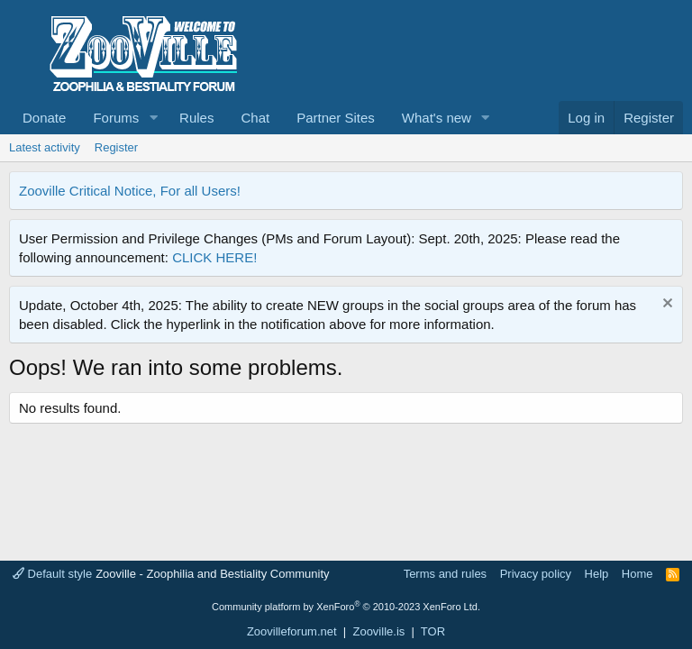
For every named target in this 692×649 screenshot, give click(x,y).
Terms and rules (445, 573)
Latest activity (44, 147)
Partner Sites (335, 117)
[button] (153, 117)
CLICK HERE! (214, 257)
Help (597, 573)
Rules (196, 117)
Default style (52, 573)
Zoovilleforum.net (292, 631)
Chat (255, 117)
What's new (436, 117)
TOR (433, 631)
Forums (116, 117)
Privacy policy (535, 573)
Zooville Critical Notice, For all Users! (130, 190)
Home (637, 573)
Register (116, 147)
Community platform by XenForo (346, 606)
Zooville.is (378, 631)
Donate (44, 117)
